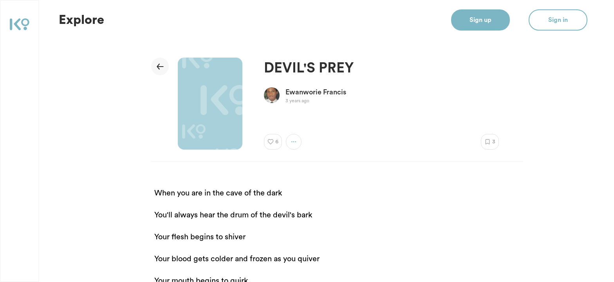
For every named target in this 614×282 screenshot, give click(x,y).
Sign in (558, 20)
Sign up (480, 20)
